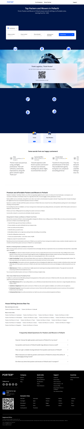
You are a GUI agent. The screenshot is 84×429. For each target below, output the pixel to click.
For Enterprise (38, 2)
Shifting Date (50, 34)
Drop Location (24, 34)
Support (75, 2)
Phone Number (37, 34)
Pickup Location (11, 34)
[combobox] (12, 35)
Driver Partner (47, 2)
